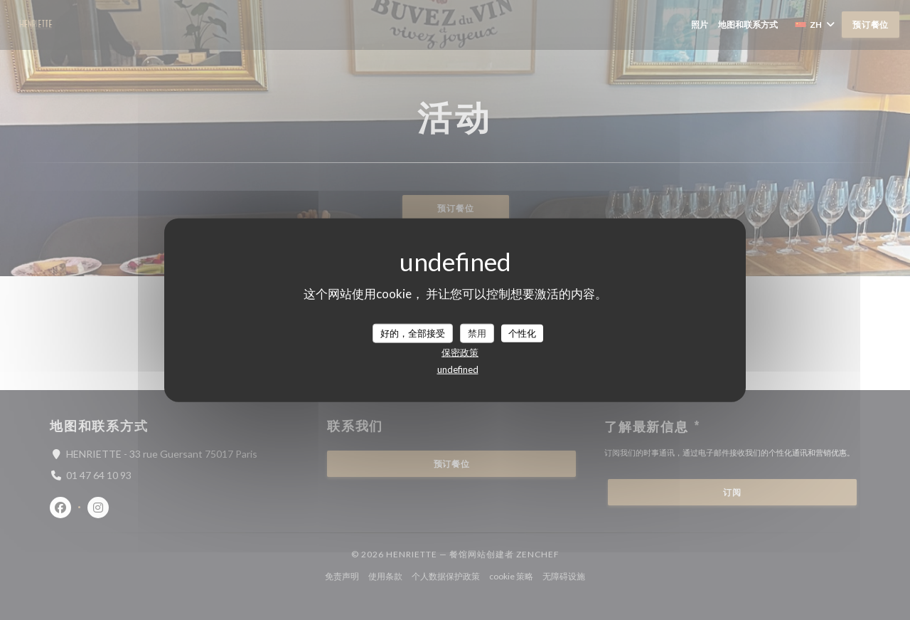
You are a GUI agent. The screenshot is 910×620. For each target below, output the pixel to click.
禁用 (477, 332)
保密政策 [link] (459, 352)
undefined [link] (457, 369)
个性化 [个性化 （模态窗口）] (522, 332)
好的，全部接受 (412, 332)
